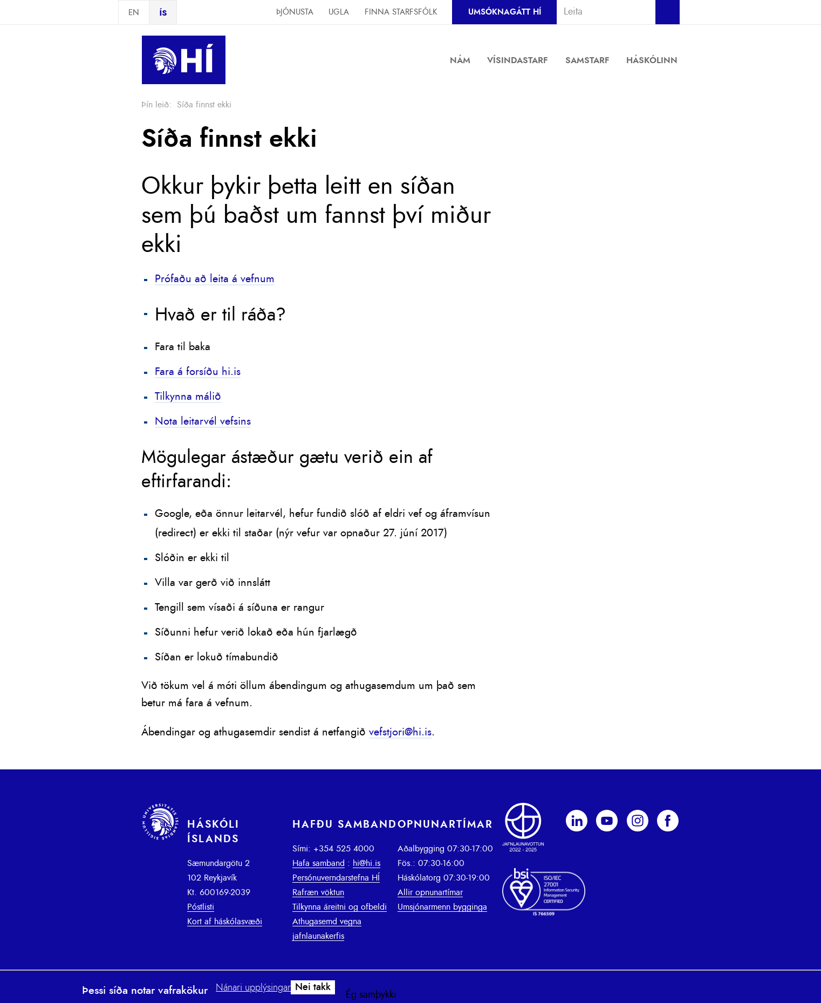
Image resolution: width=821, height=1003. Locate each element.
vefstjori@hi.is (400, 732)
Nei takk (313, 987)
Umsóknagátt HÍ (504, 12)
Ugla (339, 12)
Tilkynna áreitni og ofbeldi (339, 907)
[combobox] (601, 11)
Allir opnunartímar (430, 892)
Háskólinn (652, 60)
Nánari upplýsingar (253, 988)
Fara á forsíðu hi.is (198, 371)
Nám (460, 60)
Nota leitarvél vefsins (203, 421)
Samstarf (587, 60)
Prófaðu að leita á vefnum (215, 279)
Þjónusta (294, 12)
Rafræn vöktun (318, 892)
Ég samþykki (371, 995)
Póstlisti (200, 907)
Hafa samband (318, 863)
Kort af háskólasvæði (224, 921)
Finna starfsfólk (401, 12)
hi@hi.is (366, 863)
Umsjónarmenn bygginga (442, 907)
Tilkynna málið (188, 396)
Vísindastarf (517, 60)
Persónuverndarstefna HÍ (336, 878)
